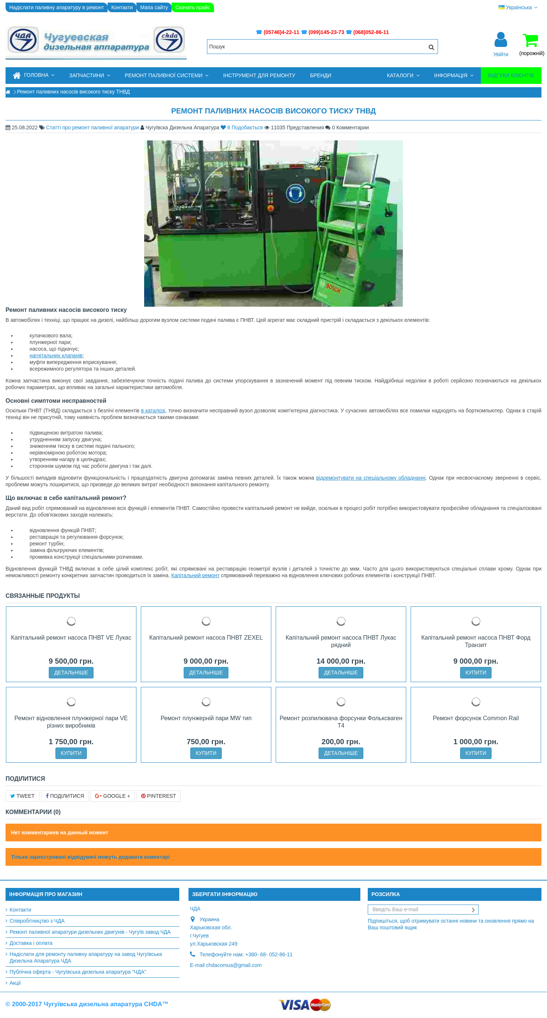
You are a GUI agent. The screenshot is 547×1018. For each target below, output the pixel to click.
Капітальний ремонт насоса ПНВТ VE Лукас (71, 637)
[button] (89, 75)
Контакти (122, 7)
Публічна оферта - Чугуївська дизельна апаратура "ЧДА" (78, 972)
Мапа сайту (154, 7)
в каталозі (153, 410)
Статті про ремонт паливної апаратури (92, 127)
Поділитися (65, 796)
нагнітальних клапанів (56, 355)
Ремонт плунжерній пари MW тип (205, 718)
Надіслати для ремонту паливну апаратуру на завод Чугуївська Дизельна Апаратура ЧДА (86, 957)
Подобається (242, 127)
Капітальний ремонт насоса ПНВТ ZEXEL (206, 637)
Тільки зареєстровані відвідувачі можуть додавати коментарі (90, 857)
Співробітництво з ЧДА (37, 921)
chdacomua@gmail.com (234, 965)
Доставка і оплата (31, 943)
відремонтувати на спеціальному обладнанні (370, 478)
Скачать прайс (192, 7)
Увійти (501, 54)
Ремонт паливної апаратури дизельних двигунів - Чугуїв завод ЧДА (90, 932)
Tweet (22, 796)
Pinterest (158, 796)
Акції (15, 983)
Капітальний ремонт (195, 575)
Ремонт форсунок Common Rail (476, 718)
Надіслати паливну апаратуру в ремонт (56, 7)
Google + (112, 796)
